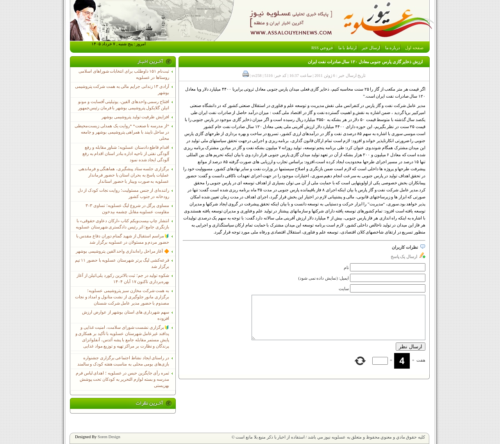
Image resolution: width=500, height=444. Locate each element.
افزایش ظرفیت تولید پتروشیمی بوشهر (135, 117)
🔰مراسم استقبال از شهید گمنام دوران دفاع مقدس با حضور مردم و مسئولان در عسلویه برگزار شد (122, 239)
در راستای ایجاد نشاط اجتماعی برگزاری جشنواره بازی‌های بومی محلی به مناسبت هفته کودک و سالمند (123, 361)
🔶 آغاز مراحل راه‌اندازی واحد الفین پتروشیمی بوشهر (122, 251)
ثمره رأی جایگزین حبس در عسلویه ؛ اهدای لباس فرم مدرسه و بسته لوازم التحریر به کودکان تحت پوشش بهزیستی (122, 379)
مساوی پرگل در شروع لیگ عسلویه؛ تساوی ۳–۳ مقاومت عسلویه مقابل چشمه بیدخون (127, 208)
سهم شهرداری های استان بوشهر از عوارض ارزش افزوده (125, 315)
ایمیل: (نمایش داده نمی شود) (323, 278)
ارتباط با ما (347, 48)
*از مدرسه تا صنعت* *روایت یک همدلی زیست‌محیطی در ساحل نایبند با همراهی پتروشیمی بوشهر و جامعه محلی (122, 132)
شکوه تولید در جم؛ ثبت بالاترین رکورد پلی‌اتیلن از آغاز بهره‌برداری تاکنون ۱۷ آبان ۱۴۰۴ (123, 278)
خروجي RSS (322, 48)
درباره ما (392, 48)
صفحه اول (414, 48)
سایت (344, 289)
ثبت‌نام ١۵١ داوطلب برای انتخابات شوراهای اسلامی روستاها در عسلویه (124, 74)
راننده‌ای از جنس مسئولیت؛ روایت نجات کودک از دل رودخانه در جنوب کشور (123, 193)
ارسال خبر (371, 48)
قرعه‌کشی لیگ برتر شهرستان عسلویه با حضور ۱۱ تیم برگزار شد (122, 263)
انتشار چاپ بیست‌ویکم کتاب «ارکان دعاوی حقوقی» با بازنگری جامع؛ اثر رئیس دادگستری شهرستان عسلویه (122, 224)
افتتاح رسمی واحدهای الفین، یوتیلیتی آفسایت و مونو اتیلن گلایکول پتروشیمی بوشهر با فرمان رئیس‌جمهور (123, 105)
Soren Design (109, 437)
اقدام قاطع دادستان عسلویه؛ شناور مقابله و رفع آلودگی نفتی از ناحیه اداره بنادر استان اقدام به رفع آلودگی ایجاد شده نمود (125, 153)
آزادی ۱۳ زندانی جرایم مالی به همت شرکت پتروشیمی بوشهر (122, 89)
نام (346, 268)
